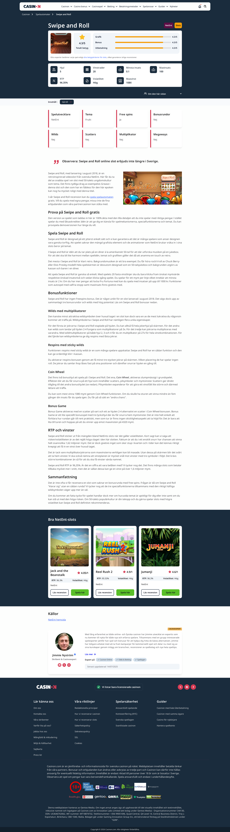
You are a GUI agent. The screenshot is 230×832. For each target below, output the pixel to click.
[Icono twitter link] (180, 687)
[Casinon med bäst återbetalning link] (173, 707)
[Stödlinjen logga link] (75, 797)
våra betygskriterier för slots (95, 57)
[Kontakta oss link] (40, 713)
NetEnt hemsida (57, 619)
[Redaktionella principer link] (86, 707)
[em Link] (69, 665)
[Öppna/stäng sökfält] (205, 6)
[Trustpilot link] (139, 797)
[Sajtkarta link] (38, 749)
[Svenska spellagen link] (125, 719)
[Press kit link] (38, 754)
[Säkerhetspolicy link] (82, 725)
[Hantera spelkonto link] (166, 725)
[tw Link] (64, 665)
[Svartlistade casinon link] (126, 725)
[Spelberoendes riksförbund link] (153, 787)
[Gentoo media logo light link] (100, 797)
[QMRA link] (113, 797)
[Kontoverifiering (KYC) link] (126, 713)
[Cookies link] (78, 743)
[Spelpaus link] (88, 797)
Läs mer (90, 654)
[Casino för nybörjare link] (167, 719)
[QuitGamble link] (140, 787)
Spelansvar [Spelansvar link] (148, 6)
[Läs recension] (59, 592)
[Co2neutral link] (127, 787)
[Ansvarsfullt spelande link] (126, 707)
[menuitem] (67, 6)
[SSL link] (76, 737)
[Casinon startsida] (32, 6)
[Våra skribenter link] (41, 719)
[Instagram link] (187, 687)
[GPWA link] (126, 797)
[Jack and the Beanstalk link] (69, 547)
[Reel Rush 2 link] (115, 547)
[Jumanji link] (160, 547)
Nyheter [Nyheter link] (174, 6)
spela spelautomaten (101, 197)
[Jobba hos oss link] (40, 731)
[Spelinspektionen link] (88, 787)
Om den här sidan (155, 93)
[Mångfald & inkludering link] (45, 737)
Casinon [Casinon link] (65, 6)
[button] (200, 6)
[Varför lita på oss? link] (42, 725)
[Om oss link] (37, 707)
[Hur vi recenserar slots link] (86, 719)
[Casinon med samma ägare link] (170, 713)
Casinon (26, 14)
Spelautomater (43, 14)
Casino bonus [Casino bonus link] (80, 6)
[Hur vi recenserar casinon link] (87, 713)
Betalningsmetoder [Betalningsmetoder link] (128, 6)
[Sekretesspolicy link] (82, 731)
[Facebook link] (193, 687)
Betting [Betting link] (111, 6)
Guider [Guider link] (161, 6)
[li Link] (59, 665)
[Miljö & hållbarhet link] (42, 743)
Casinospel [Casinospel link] (97, 6)
